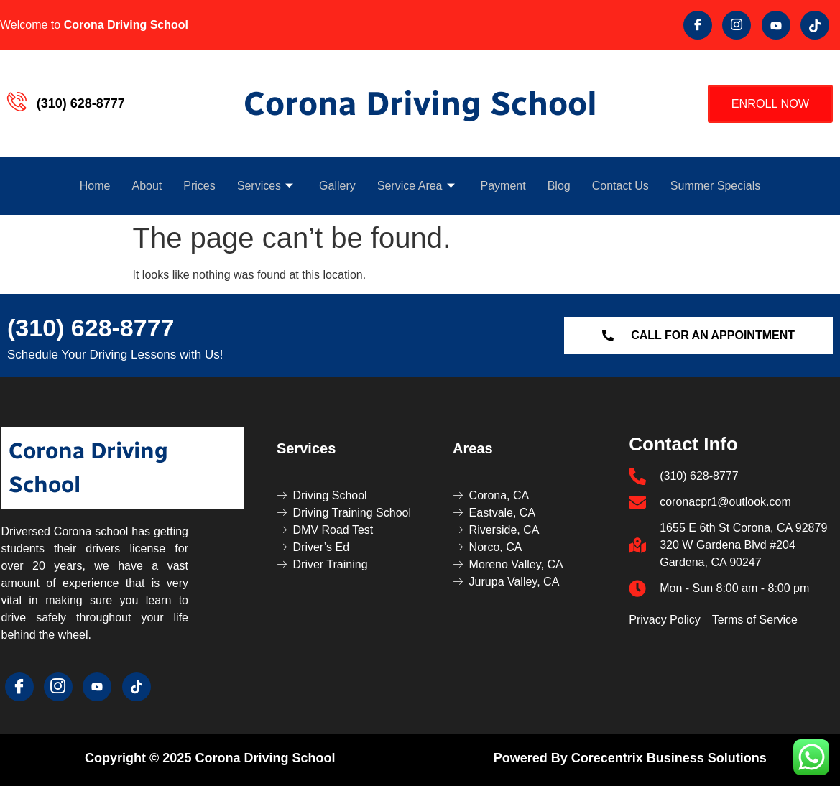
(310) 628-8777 (91, 327)
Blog (559, 186)
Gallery (337, 186)
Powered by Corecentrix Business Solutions (630, 758)
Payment (503, 186)
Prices (199, 186)
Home (95, 186)
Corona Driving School (420, 104)
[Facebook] (697, 25)
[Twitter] (736, 25)
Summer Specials (715, 186)
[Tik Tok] (814, 25)
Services (265, 186)
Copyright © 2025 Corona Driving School (210, 758)
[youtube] (776, 25)
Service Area (416, 186)
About (146, 186)
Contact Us (620, 186)
